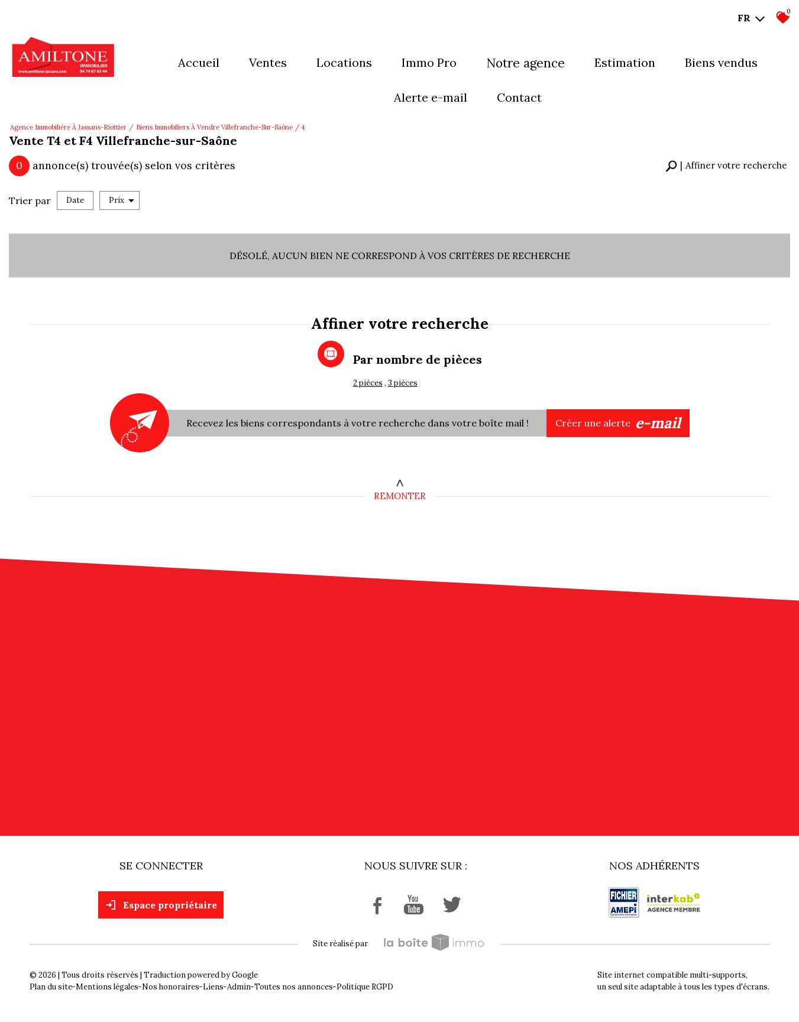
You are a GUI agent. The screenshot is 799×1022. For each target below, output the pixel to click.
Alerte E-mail (430, 97)
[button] (726, 166)
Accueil (198, 62)
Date (75, 200)
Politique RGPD (365, 987)
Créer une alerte (618, 423)
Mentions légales (107, 987)
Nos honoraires (170, 987)
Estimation (624, 62)
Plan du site (51, 987)
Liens (213, 987)
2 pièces (368, 383)
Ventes (268, 62)
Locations (344, 62)
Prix (121, 200)
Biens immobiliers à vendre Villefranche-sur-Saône (214, 127)
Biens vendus (721, 62)
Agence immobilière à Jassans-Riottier (68, 127)
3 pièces (403, 383)
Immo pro (429, 62)
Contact (519, 97)
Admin (239, 987)
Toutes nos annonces (293, 987)
